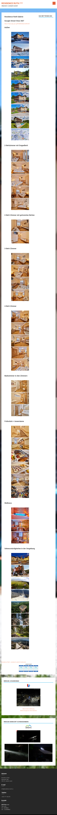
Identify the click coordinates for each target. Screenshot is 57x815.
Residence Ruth (5, 662)
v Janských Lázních (15, 662)
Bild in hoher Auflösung (28, 709)
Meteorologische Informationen (28, 710)
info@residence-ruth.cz (7, 789)
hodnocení (23, 662)
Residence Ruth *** (12, 3)
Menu (54, 3)
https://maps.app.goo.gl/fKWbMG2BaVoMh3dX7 (17, 23)
